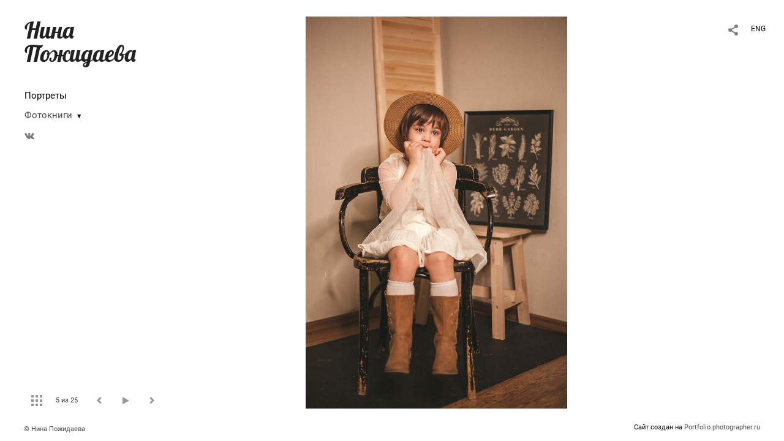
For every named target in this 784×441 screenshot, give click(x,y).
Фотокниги (48, 115)
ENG (758, 28)
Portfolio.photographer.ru (722, 427)
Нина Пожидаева (80, 41)
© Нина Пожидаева (54, 429)
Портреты (45, 95)
